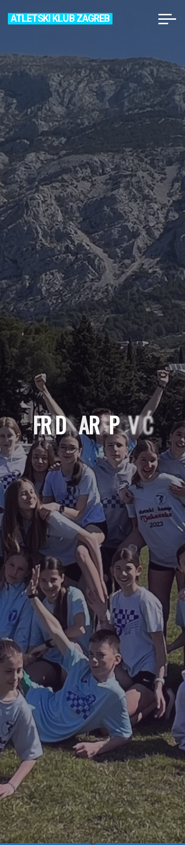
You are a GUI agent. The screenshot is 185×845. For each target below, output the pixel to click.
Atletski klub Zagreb (60, 18)
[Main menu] (167, 19)
